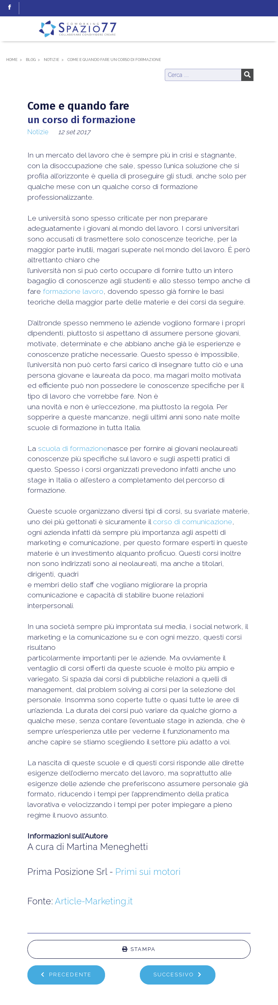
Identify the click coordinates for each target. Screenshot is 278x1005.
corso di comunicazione (192, 521)
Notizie (37, 132)
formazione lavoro (73, 291)
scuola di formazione (73, 448)
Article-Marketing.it (94, 901)
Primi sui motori (148, 872)
